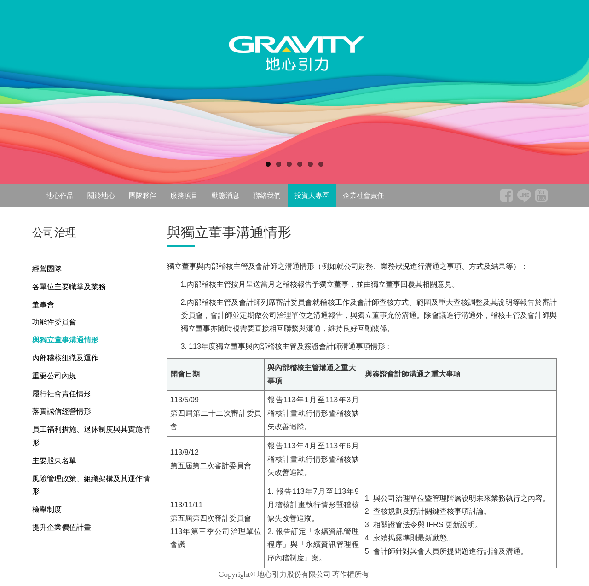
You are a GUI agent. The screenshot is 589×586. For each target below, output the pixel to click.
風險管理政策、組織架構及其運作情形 (91, 485)
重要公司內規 (54, 376)
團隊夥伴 (142, 195)
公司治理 (54, 232)
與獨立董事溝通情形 (65, 340)
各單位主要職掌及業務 (69, 286)
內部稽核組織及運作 (65, 358)
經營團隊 (47, 269)
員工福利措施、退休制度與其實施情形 (91, 436)
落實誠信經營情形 (61, 411)
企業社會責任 (363, 195)
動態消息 (225, 195)
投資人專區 (311, 195)
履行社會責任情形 (61, 394)
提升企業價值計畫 (61, 527)
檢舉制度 (47, 509)
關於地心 (101, 195)
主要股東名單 (54, 460)
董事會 (43, 304)
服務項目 (184, 195)
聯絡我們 (267, 195)
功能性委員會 (54, 322)
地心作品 (60, 195)
